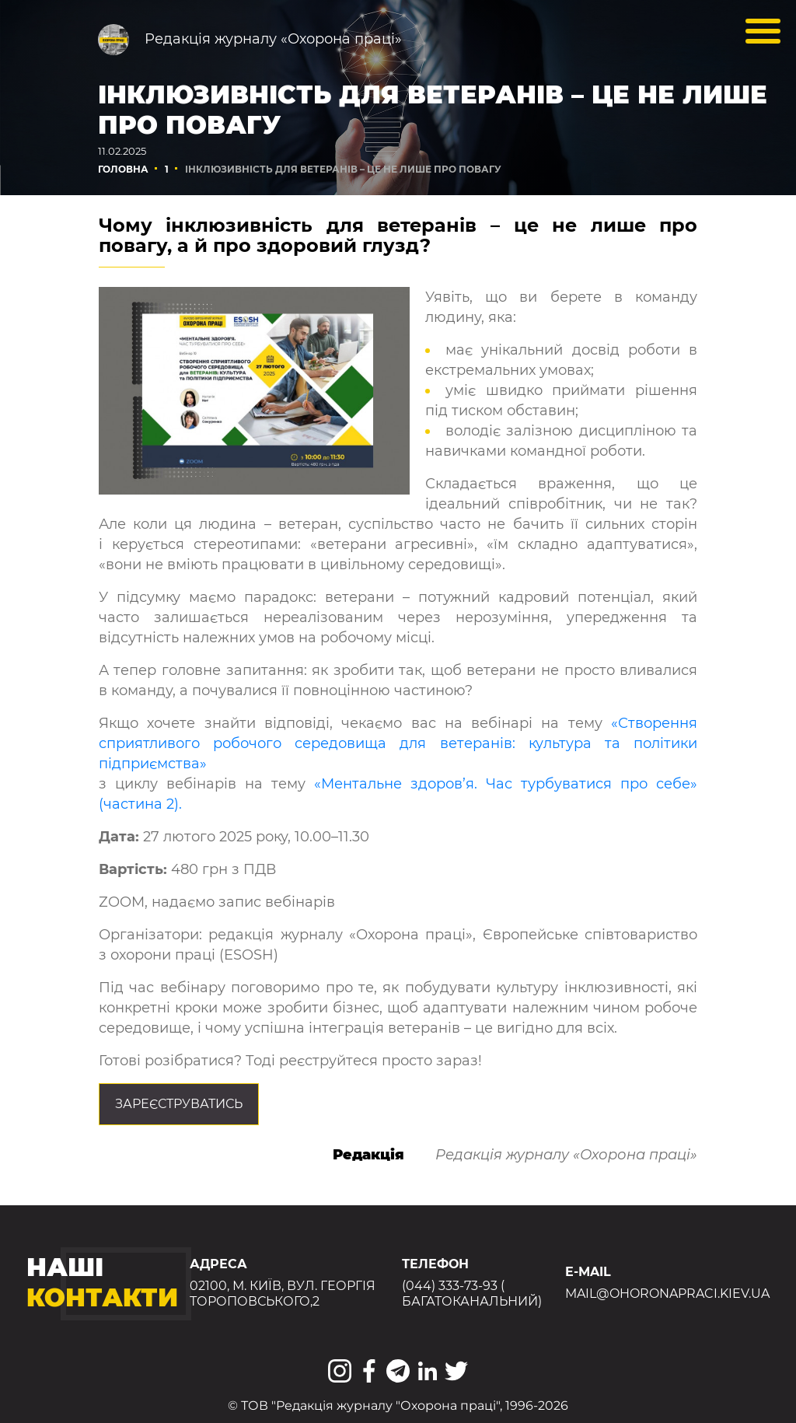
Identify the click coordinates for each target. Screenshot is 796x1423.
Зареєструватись (179, 1103)
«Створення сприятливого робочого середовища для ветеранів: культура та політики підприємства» (398, 743)
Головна (123, 169)
